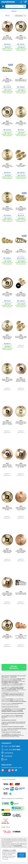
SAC (5, 759)
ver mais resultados (13, 667)
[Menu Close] (3, 6)
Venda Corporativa (18, 845)
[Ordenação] (21, 15)
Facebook (8, 756)
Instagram (8, 753)
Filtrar (8, 15)
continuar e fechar (21, 855)
